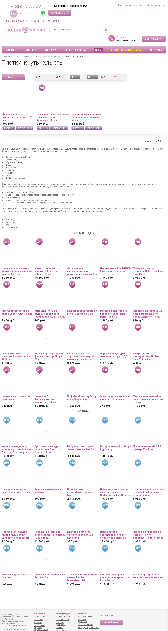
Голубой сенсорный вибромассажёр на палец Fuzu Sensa (115, 568)
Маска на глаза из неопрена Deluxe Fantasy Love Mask (148, 261)
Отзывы (59, 628)
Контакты (156, 40)
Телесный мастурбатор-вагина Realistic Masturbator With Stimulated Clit (82, 568)
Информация (63, 613)
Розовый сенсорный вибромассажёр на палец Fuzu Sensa (50, 525)
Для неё (10, 40)
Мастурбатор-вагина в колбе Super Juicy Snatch (17, 303)
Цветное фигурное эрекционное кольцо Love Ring (80, 525)
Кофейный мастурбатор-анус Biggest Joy (82, 388)
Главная (6, 47)
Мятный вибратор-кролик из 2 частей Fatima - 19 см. (46, 261)
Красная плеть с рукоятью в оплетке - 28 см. (17, 107)
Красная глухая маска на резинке (49, 481)
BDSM (98, 40)
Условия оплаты (85, 617)
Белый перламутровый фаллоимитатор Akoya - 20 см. (48, 347)
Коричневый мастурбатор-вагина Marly (79, 482)
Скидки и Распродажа (125, 40)
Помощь (82, 613)
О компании (39, 617)
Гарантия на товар (86, 625)
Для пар (50, 40)
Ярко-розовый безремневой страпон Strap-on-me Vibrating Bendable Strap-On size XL (114, 525)
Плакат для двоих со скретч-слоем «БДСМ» (16, 481)
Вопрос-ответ (62, 620)
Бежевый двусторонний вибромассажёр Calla (82, 303)
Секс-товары (23, 47)
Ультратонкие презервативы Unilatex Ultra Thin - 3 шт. (147, 347)
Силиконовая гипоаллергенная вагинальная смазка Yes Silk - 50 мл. (82, 261)
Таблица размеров (60, 624)
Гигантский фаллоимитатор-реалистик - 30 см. (45, 389)
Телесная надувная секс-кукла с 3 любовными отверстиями (148, 482)
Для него (30, 40)
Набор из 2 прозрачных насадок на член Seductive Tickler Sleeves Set (115, 482)
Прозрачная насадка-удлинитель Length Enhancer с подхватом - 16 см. (16, 525)
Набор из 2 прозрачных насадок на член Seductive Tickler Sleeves (148, 525)
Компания (39, 613)
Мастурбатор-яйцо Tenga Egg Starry (115, 438)
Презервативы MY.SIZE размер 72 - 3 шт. (147, 438)
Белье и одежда (75, 40)
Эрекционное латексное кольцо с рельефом (115, 388)
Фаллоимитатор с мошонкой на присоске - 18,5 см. (17, 347)
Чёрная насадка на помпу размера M (17, 388)
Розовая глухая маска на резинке (17, 566)
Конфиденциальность (88, 628)
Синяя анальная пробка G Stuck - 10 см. (49, 566)
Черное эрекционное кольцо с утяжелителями (148, 566)
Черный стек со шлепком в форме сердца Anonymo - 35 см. (52, 107)
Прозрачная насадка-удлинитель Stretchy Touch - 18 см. (47, 439)
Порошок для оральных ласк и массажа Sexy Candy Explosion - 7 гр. (147, 304)
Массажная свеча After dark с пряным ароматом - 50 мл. (148, 389)
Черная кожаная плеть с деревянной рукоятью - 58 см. (86, 107)
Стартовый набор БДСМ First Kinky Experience (115, 260)
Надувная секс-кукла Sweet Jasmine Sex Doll (81, 438)
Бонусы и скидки (64, 617)
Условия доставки (82, 621)
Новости (38, 623)
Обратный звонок (59, 13)
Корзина (120, 28)
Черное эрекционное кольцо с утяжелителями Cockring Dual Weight (17, 439)
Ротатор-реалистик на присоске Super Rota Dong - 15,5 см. (113, 304)
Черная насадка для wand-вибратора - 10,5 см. (113, 347)
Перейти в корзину (154, 29)
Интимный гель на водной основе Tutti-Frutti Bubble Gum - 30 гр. (49, 304)
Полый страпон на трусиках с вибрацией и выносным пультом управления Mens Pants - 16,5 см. (82, 347)
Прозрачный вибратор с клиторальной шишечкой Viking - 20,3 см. (17, 261)
